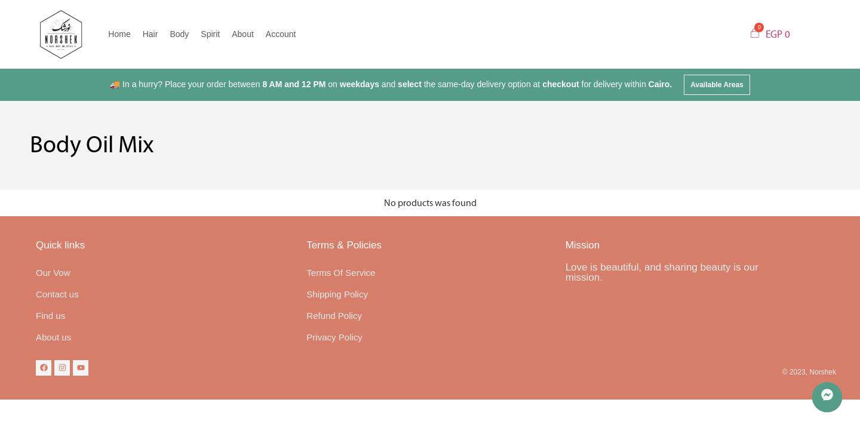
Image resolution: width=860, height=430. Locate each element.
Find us (50, 316)
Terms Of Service (340, 273)
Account (281, 34)
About (243, 34)
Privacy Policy (334, 337)
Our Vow (53, 273)
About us (53, 337)
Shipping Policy (337, 294)
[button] (717, 85)
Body (179, 34)
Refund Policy (334, 316)
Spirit (210, 34)
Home (119, 34)
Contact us (57, 294)
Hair (150, 34)
